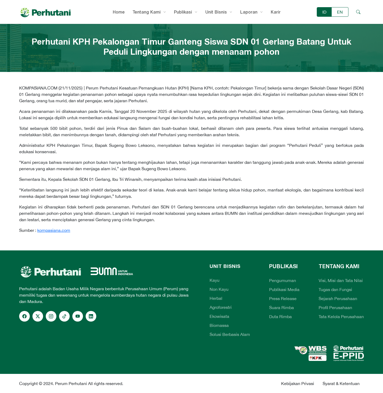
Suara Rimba (281, 307)
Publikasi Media (284, 289)
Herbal (216, 298)
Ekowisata (219, 316)
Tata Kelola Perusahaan (341, 316)
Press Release (283, 298)
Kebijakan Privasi (297, 383)
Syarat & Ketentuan (341, 383)
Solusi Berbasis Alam (230, 334)
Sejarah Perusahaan (338, 298)
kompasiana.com (53, 230)
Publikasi (183, 12)
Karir (276, 12)
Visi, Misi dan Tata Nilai (341, 280)
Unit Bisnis (216, 12)
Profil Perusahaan (335, 307)
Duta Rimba (280, 316)
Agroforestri (221, 307)
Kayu (214, 280)
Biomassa (219, 325)
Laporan (248, 12)
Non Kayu (219, 289)
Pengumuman (282, 280)
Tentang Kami (147, 12)
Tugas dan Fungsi (335, 289)
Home (119, 12)
